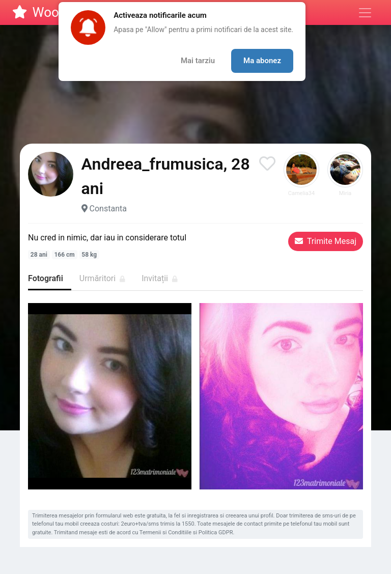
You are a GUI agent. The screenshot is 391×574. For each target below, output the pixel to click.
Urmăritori (102, 278)
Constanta (108, 208)
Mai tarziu (198, 60)
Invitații (160, 278)
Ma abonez (262, 60)
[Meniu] (365, 12)
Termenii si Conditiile (165, 532)
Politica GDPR (216, 532)
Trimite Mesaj (325, 241)
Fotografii (45, 278)
